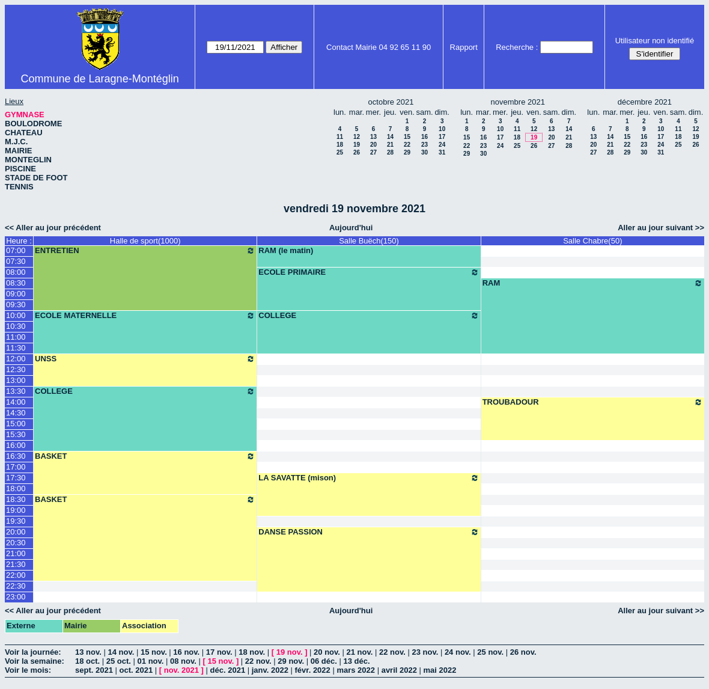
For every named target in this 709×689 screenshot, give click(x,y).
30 (424, 152)
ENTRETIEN (145, 251)
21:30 (16, 564)
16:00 (16, 445)
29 (407, 152)
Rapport (464, 47)
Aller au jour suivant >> (661, 227)
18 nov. (252, 652)
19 (356, 144)
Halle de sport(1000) (145, 240)
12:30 (16, 369)
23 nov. (425, 652)
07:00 (16, 250)
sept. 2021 (94, 670)
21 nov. (360, 652)
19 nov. (289, 652)
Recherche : (517, 47)
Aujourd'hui (351, 227)
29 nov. (291, 661)
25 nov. (490, 652)
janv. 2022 (270, 670)
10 (442, 129)
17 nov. (219, 652)
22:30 (16, 585)
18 (339, 144)
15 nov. (154, 652)
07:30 (16, 261)
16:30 (16, 456)
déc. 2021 (228, 670)
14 (390, 136)
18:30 (16, 499)
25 (339, 152)
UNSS (145, 359)
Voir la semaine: (34, 661)
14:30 (16, 412)
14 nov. (121, 652)
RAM (592, 283)
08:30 (16, 282)
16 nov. (186, 652)
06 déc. (324, 661)
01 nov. (151, 661)
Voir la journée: (33, 652)
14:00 (16, 401)
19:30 (16, 520)
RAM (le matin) (285, 250)
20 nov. (327, 652)
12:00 (16, 358)
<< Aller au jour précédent (53, 227)
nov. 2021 (181, 670)
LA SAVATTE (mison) (368, 478)
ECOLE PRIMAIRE (368, 272)
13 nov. (88, 652)
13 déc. (356, 661)
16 (424, 136)
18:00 (16, 488)
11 (339, 136)
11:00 (16, 336)
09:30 (16, 304)
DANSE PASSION (368, 532)
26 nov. (523, 652)
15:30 (16, 434)
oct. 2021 (136, 670)
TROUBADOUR (592, 402)
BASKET (145, 456)
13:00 (16, 380)
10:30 (16, 326)
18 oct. (87, 661)
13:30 (16, 391)
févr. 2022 (312, 670)
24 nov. (458, 652)
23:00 (16, 596)
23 (424, 144)
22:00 (16, 575)
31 (442, 152)
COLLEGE (368, 315)
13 (373, 136)
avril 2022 (399, 670)
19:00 (16, 510)
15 (407, 136)
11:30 (16, 347)
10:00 (16, 315)
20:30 (16, 542)
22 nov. (392, 652)
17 (442, 136)
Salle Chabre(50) (592, 240)
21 (390, 144)
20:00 (16, 531)
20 (373, 144)
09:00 (16, 293)
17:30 (16, 477)
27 (373, 152)
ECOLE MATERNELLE (145, 315)
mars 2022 (355, 670)
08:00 (16, 272)
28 (390, 152)
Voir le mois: (28, 670)
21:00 (16, 553)
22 (407, 144)
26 (356, 152)
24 (442, 144)
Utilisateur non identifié (655, 40)
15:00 (16, 423)
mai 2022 (440, 670)
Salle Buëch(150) (369, 240)
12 (356, 136)
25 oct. (118, 661)
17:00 (16, 466)
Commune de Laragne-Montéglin (100, 79)
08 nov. (183, 661)
